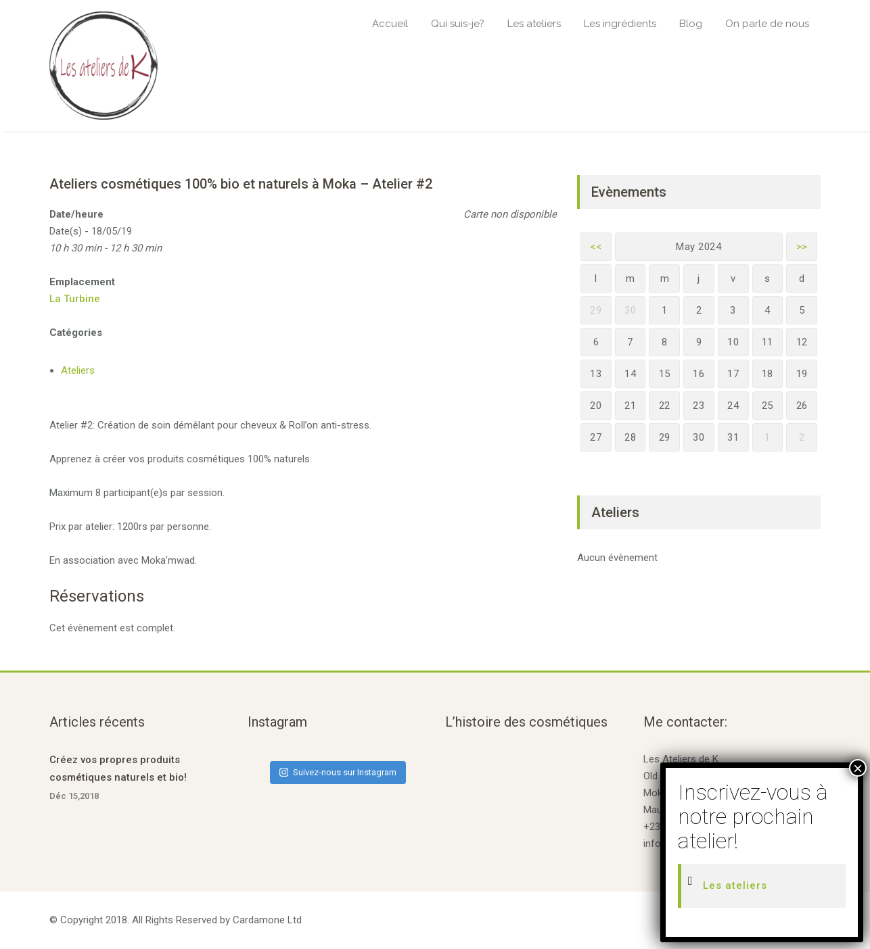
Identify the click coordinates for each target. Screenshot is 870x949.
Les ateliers (534, 24)
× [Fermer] (858, 768)
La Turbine (74, 299)
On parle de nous (767, 24)
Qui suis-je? (457, 24)
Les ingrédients (620, 24)
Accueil (390, 24)
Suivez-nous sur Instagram (337, 772)
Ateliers (78, 370)
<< (595, 247)
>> (802, 247)
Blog (690, 24)
